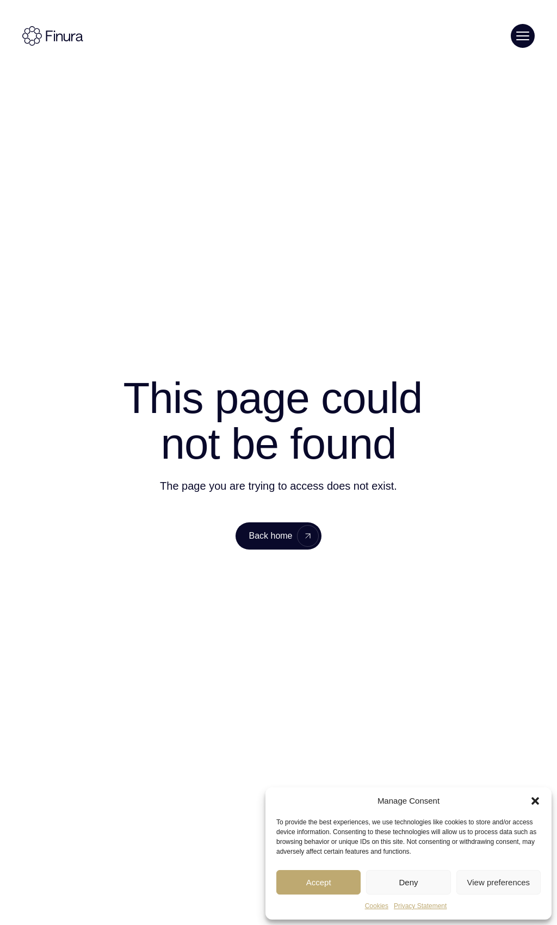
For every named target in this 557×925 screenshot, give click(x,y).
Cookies (376, 906)
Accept (318, 882)
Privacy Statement (420, 906)
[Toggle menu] (523, 36)
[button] (535, 800)
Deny (408, 882)
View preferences (498, 882)
